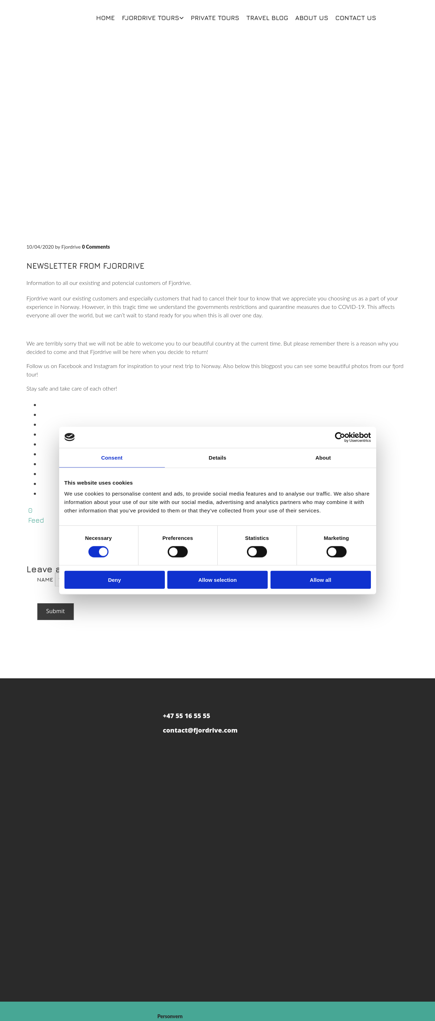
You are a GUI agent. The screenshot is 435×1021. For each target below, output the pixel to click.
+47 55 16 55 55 (186, 715)
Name (46, 579)
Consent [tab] (112, 457)
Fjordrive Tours (150, 17)
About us (311, 17)
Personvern (170, 1016)
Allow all (320, 580)
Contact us (355, 17)
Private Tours (215, 17)
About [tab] (323, 457)
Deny (114, 580)
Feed (36, 520)
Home (105, 17)
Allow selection (217, 580)
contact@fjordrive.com (200, 730)
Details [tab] (217, 457)
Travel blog (267, 17)
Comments (96, 247)
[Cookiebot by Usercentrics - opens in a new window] (340, 437)
